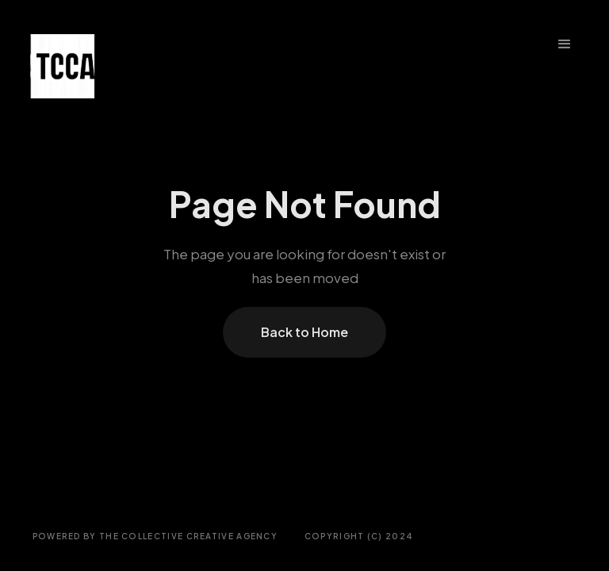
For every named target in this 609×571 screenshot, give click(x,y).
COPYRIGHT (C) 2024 (358, 536)
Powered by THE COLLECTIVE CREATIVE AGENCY (155, 536)
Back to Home (304, 332)
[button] (564, 44)
